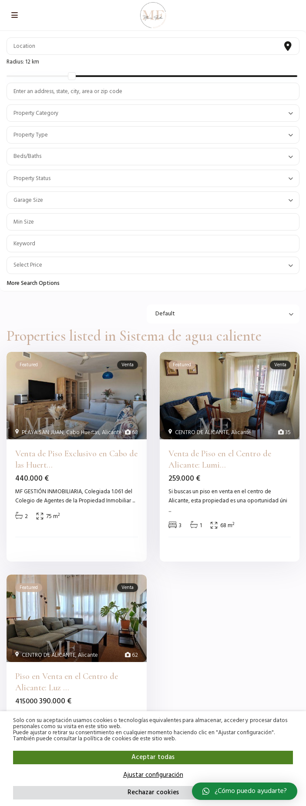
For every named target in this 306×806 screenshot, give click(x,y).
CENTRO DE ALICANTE (202, 432)
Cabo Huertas (82, 432)
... (133, 500)
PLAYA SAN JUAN (43, 432)
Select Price (27, 265)
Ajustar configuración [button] (153, 775)
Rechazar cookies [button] (153, 792)
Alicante (112, 432)
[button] (244, 791)
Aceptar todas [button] (153, 757)
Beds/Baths (27, 156)
